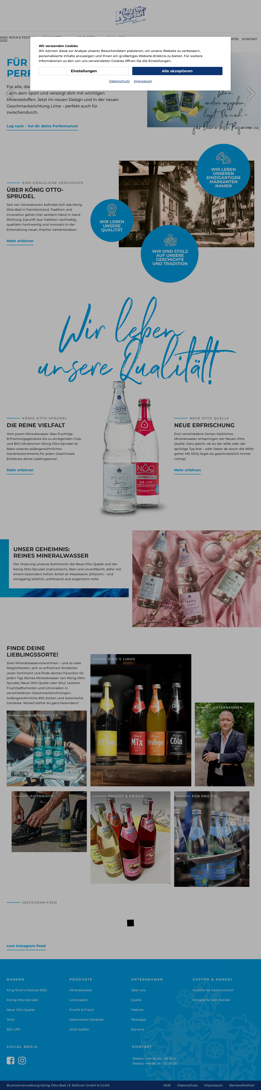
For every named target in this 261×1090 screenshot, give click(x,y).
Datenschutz (119, 81)
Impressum (143, 81)
